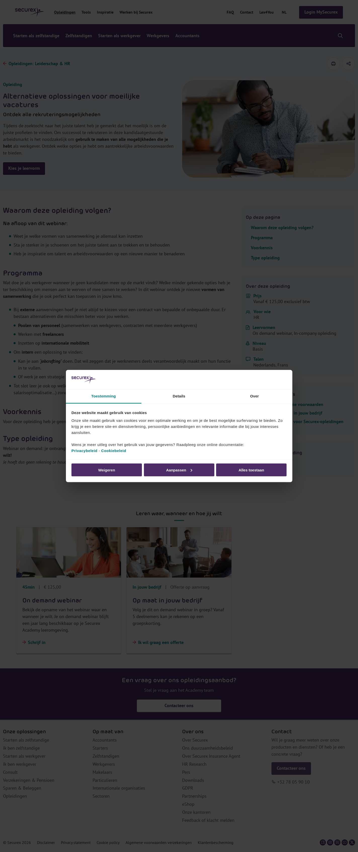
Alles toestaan (251, 470)
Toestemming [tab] (103, 396)
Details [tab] (179, 396)
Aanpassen (179, 470)
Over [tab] (254, 396)
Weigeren (106, 470)
